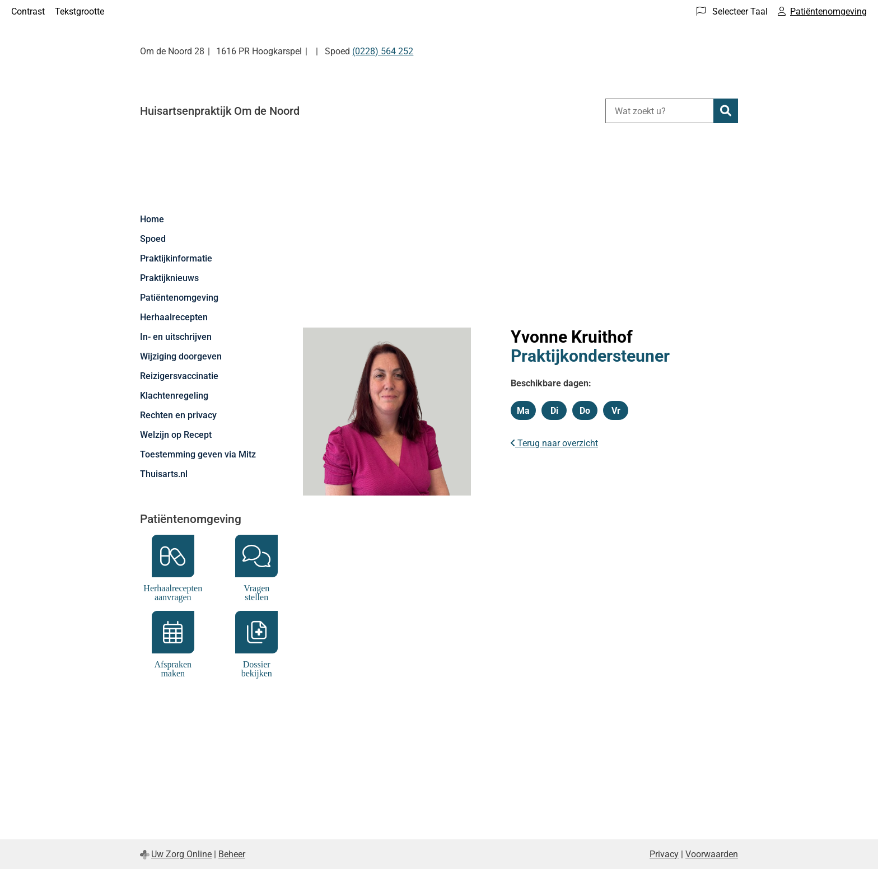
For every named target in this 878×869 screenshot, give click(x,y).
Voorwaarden (711, 854)
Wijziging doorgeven (181, 356)
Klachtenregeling (174, 395)
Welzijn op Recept (176, 434)
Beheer (231, 854)
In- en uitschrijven (176, 336)
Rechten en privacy (178, 415)
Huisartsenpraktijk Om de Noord (220, 111)
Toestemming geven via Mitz (198, 454)
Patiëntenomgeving (179, 297)
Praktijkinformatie (176, 258)
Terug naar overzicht (554, 443)
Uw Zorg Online (181, 854)
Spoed (153, 238)
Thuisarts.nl (164, 474)
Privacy (664, 854)
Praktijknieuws (169, 278)
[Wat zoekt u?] (659, 111)
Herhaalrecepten (174, 317)
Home (152, 219)
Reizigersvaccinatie (179, 376)
